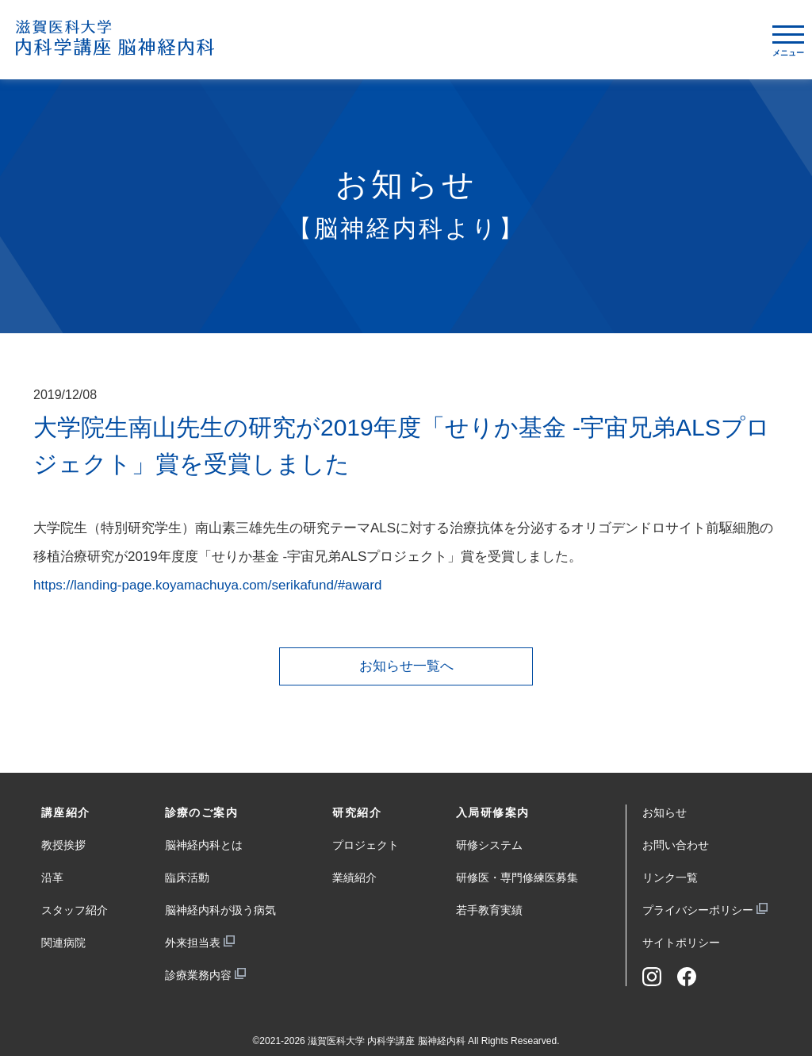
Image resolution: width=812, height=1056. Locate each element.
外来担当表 (192, 942)
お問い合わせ (675, 845)
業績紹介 (354, 877)
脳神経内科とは (204, 845)
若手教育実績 (489, 910)
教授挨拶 (63, 845)
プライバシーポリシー (697, 910)
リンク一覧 (670, 877)
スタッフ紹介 (74, 910)
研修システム (489, 845)
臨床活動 (187, 877)
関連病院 (63, 942)
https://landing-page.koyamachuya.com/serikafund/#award (207, 585)
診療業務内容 (198, 975)
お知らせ (664, 812)
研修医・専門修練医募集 (517, 877)
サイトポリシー (681, 942)
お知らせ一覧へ (406, 666)
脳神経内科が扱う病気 (220, 910)
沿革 (52, 877)
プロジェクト (365, 845)
